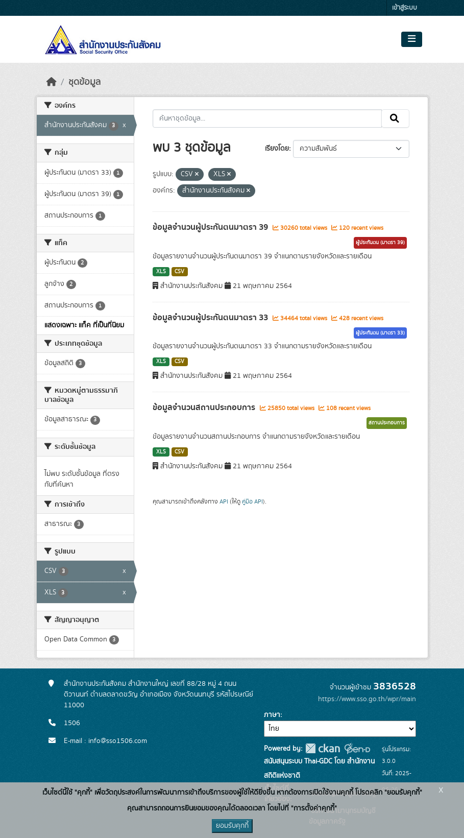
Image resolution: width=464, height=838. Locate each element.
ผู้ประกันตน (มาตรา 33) (380, 333)
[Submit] (395, 118)
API (223, 501)
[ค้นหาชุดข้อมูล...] (267, 118)
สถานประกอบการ (387, 422)
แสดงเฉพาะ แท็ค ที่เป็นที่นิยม (84, 325)
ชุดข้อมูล (84, 82)
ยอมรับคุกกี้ (232, 826)
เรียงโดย (277, 148)
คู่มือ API (252, 501)
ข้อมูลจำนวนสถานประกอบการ (205, 407)
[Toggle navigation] (411, 39)
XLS (161, 272)
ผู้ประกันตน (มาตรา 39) (380, 242)
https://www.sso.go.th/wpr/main (367, 699)
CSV (179, 272)
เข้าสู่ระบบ (404, 8)
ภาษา (272, 715)
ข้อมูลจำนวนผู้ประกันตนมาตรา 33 (211, 317)
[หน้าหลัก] (51, 82)
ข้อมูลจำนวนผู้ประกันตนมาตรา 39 (211, 227)
